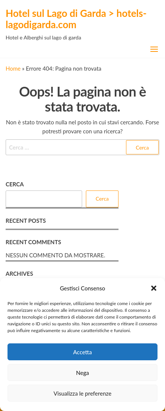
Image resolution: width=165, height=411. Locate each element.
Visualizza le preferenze (82, 393)
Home (13, 68)
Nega (82, 372)
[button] (154, 288)
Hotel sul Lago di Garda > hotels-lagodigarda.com (76, 18)
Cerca (15, 184)
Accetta (82, 352)
